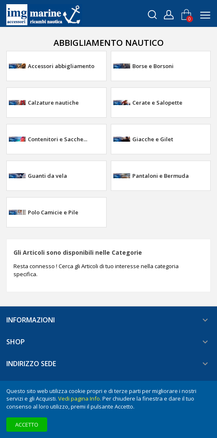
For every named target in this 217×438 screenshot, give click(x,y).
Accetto (26, 424)
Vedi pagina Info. (79, 398)
